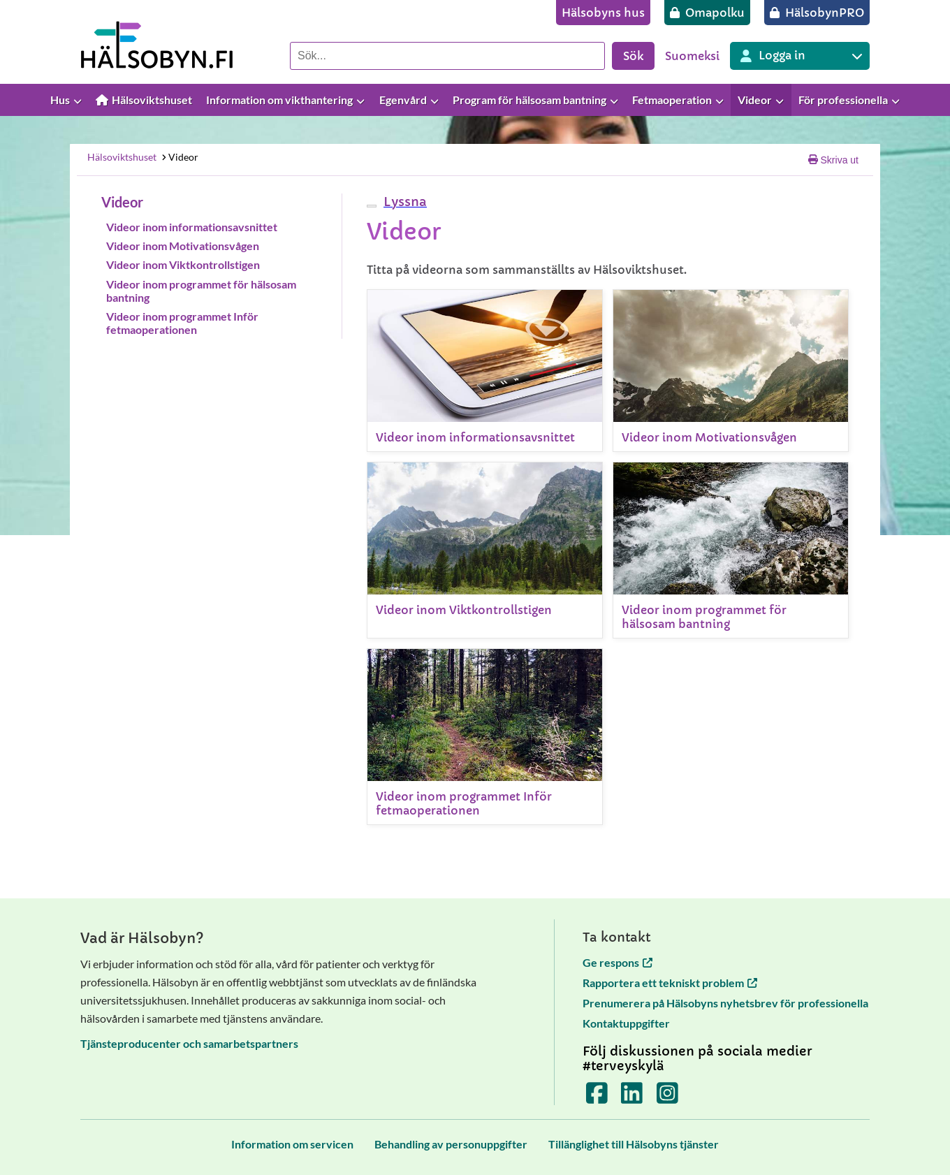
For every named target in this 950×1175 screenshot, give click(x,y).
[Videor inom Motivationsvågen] (731, 370)
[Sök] (447, 56)
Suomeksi (692, 56)
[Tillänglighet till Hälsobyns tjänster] (633, 1144)
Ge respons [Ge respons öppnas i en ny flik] (617, 962)
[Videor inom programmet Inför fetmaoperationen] (485, 736)
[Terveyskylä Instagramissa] (667, 1097)
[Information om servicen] (292, 1144)
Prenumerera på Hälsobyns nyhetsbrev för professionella (725, 1002)
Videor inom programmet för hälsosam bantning (201, 290)
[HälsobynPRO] (817, 12)
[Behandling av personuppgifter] (450, 1144)
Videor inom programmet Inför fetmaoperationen (182, 322)
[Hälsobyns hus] (603, 12)
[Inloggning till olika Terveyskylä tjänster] (800, 56)
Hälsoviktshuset (121, 157)
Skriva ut (833, 160)
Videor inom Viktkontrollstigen (183, 264)
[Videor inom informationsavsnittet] (485, 370)
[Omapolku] (707, 12)
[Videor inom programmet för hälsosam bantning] (731, 550)
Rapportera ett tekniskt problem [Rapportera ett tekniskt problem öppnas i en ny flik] (670, 982)
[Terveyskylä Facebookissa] (597, 1097)
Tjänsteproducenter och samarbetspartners (189, 1043)
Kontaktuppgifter (626, 1023)
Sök (633, 56)
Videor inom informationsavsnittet (191, 226)
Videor (179, 157)
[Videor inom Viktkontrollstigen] (485, 550)
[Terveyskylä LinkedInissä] (632, 1097)
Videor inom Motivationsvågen (182, 245)
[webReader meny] (372, 206)
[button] (403, 201)
